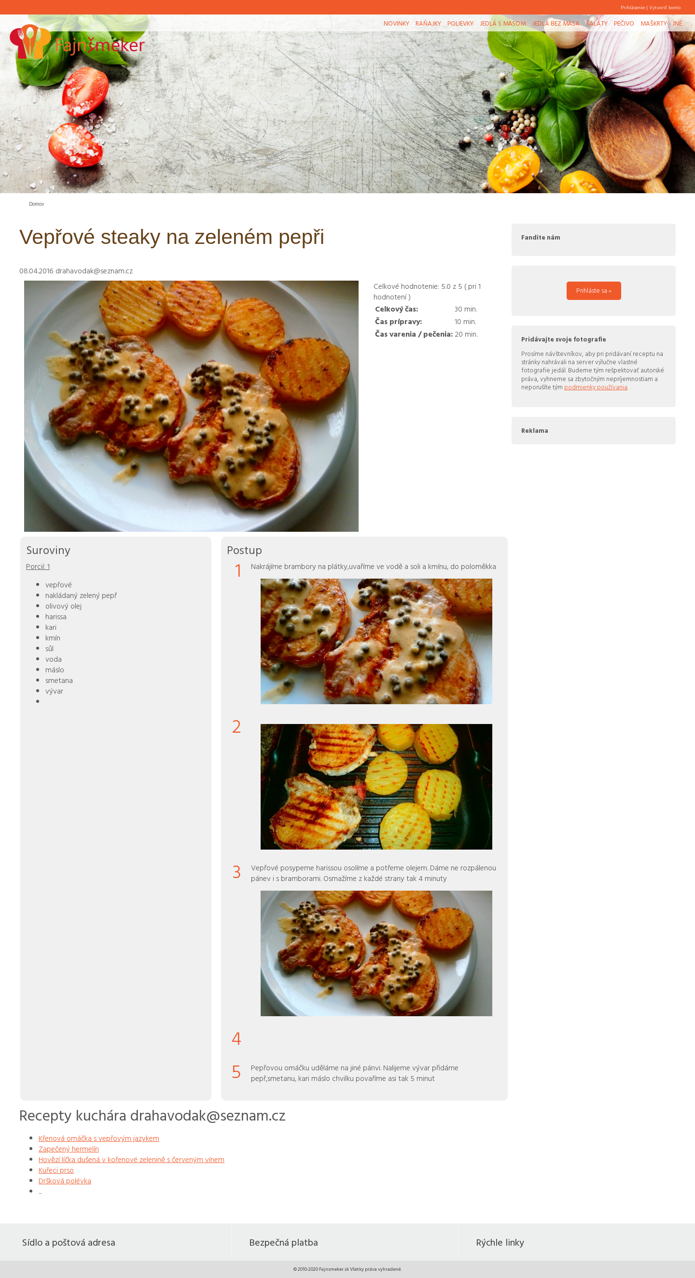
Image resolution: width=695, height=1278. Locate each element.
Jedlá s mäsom (503, 23)
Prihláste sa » (594, 290)
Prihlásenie (633, 7)
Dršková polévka (65, 1180)
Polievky (460, 23)
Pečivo (624, 23)
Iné (677, 23)
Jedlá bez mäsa (556, 23)
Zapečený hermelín (69, 1148)
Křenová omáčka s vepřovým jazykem (99, 1138)
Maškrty (653, 23)
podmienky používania (595, 387)
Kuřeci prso (56, 1170)
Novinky (396, 23)
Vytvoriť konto (665, 7)
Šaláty (597, 23)
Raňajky (428, 23)
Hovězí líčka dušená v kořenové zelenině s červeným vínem (131, 1159)
